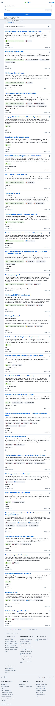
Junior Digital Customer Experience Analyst (19, 394)
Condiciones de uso (41, 688)
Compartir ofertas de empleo (25, 686)
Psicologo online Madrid (10, 645)
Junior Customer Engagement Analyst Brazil (19, 536)
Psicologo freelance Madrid (11, 647)
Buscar (27, 14)
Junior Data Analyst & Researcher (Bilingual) (19, 376)
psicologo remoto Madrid (26, 639)
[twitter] (48, 677)
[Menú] (2, 2)
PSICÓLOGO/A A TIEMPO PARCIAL (16, 174)
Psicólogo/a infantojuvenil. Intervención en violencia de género (25, 455)
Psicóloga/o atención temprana (15, 436)
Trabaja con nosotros (6, 696)
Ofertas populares (9, 668)
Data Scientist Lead (11, 592)
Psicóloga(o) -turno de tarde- (14, 51)
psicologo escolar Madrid (26, 651)
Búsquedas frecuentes (11, 633)
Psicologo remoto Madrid (11, 641)
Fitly (37, 696)
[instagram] (43, 677)
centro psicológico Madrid (26, 656)
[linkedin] (52, 677)
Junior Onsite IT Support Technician (17, 611)
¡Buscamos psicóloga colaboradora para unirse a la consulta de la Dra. (26, 414)
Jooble (9, 704)
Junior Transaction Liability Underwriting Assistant (22, 337)
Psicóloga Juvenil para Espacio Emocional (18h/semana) (23, 233)
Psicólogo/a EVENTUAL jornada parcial (17, 295)
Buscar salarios (39, 692)
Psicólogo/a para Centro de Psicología (17, 474)
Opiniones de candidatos (7, 694)
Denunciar (47, 47)
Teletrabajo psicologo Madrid (11, 643)
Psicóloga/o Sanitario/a (12, 316)
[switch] (49, 26)
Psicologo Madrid (9, 639)
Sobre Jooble (4, 684)
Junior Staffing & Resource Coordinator (18, 573)
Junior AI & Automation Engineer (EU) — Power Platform (23, 156)
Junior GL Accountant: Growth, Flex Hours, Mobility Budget (24, 355)
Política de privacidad (41, 690)
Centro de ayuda (5, 686)
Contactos (3, 688)
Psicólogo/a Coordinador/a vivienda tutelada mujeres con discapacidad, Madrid (24, 514)
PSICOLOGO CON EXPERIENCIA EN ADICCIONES (20, 93)
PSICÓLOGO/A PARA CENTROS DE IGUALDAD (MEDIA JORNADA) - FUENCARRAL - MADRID (26, 252)
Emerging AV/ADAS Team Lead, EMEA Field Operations (23, 117)
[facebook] (39, 677)
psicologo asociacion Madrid (26, 659)
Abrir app (51, 2)
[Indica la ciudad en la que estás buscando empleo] (27, 10)
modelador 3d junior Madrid (26, 647)
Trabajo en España (40, 686)
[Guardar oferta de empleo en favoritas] (49, 31)
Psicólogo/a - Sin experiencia (14, 73)
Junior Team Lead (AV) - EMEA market (17, 492)
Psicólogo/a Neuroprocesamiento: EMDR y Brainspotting (23, 31)
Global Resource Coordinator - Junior (17, 137)
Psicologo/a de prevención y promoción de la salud (21, 214)
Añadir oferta (22, 684)
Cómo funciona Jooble (6, 692)
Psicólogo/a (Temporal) (12, 193)
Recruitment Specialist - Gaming (16, 555)
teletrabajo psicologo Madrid (26, 649)
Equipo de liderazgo (5, 690)
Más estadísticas (10, 23)
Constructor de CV (40, 694)
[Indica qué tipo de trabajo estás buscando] (27, 6)
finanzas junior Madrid (25, 641)
